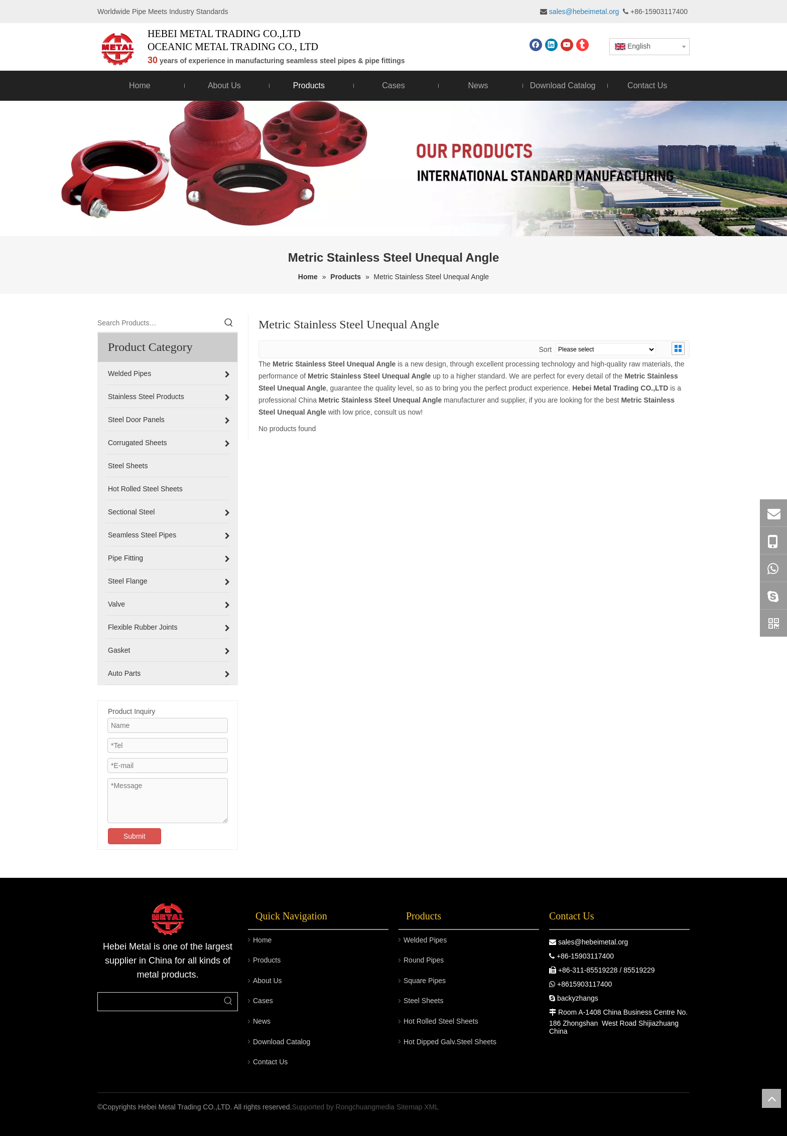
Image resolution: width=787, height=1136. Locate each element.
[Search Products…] (158, 323)
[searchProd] (158, 1002)
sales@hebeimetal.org (593, 942)
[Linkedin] (551, 45)
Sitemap (409, 1107)
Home (262, 940)
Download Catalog (281, 1042)
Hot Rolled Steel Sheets (441, 1021)
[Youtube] (567, 45)
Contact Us (270, 1062)
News (262, 1021)
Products (267, 960)
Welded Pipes (425, 940)
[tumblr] (582, 45)
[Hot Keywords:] (229, 323)
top (771, 1098)
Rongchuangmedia (365, 1107)
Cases (263, 1001)
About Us (267, 981)
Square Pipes (425, 981)
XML (431, 1107)
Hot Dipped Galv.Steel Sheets (450, 1042)
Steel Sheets (423, 1001)
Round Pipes (424, 960)
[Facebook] (536, 45)
